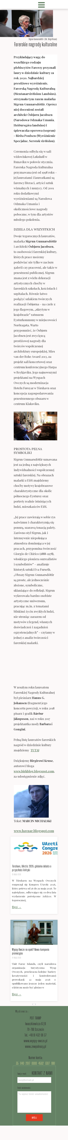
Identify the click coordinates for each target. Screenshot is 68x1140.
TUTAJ (35, 750)
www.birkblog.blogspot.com (34, 771)
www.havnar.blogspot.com (34, 831)
